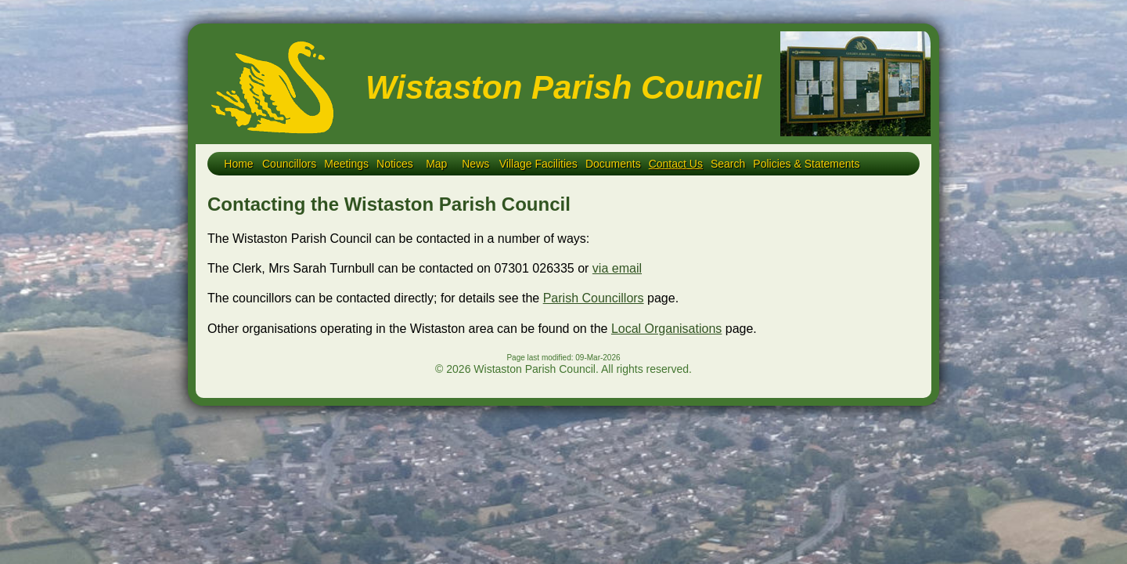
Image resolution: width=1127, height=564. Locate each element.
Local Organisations (666, 328)
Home (238, 163)
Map (436, 163)
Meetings (346, 163)
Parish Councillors (593, 298)
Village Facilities (538, 163)
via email (617, 268)
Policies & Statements (806, 163)
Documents (613, 163)
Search (728, 163)
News (475, 163)
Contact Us (676, 163)
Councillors (289, 163)
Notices (394, 163)
